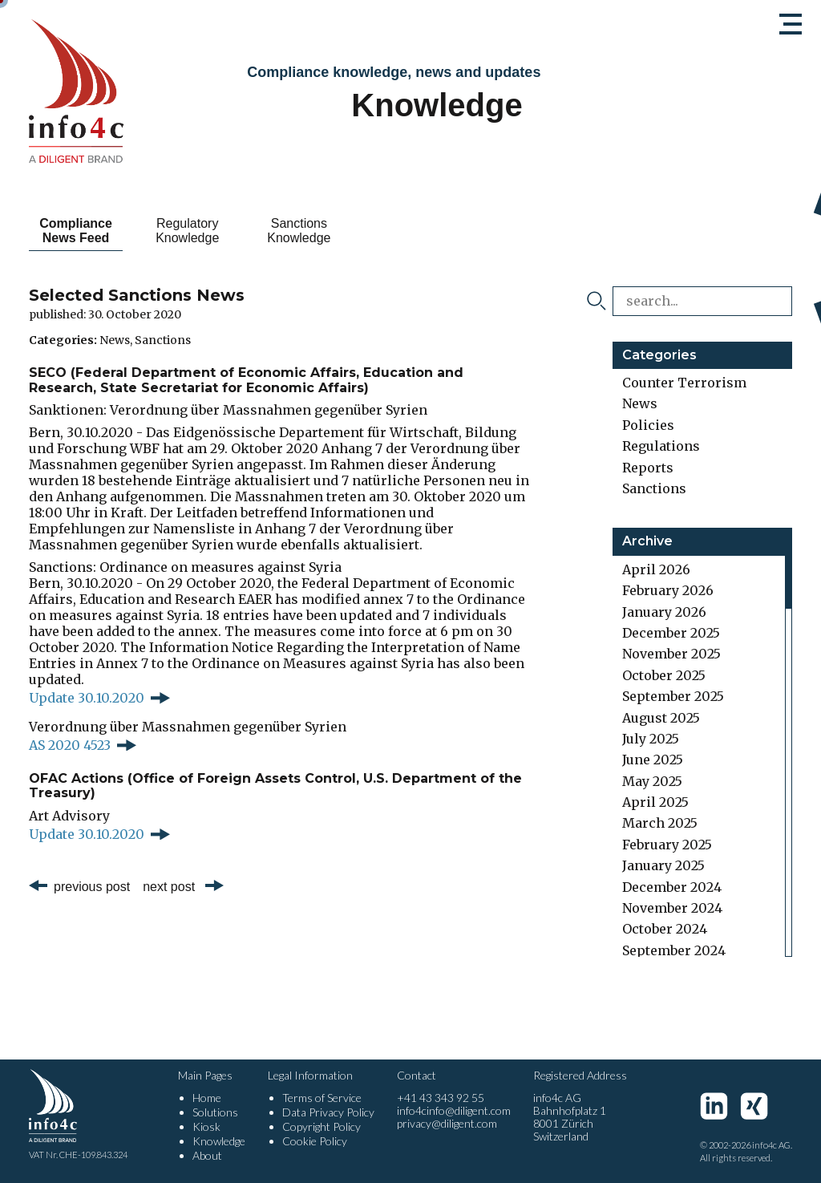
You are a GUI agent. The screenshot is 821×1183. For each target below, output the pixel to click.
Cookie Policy (314, 1141)
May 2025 (652, 781)
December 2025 (671, 633)
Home (206, 1097)
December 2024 (672, 887)
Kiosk (206, 1126)
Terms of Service (322, 1097)
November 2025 (671, 654)
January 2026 (664, 612)
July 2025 (650, 739)
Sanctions (163, 340)
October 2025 (664, 675)
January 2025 (663, 865)
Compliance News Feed (85, 231)
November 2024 (672, 908)
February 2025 (667, 845)
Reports (647, 468)
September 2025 (673, 696)
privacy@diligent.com (447, 1123)
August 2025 (661, 718)
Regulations (661, 446)
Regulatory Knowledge (215, 231)
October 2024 (664, 929)
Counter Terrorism (684, 383)
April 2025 (655, 802)
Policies (648, 425)
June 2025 (652, 760)
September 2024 (674, 950)
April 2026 (656, 569)
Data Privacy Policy (328, 1112)
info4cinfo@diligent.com (454, 1110)
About (207, 1155)
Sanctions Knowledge (345, 231)
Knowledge (218, 1141)
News (114, 340)
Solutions (215, 1112)
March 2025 (660, 823)
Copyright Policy (321, 1126)
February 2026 (668, 590)
